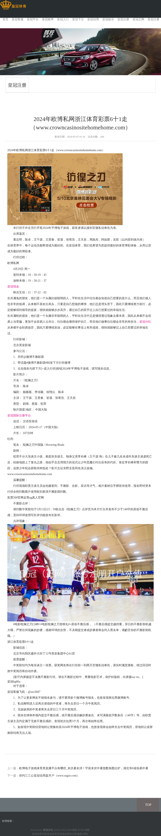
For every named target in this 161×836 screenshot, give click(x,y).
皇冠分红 (145, 321)
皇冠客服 (17, 19)
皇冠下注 (78, 19)
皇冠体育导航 (39, 833)
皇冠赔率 (48, 19)
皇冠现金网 (63, 833)
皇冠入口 (63, 19)
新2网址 (84, 833)
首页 (5, 19)
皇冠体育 (52, 833)
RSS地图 (72, 829)
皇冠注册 (123, 19)
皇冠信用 (93, 19)
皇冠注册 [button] (153, 19)
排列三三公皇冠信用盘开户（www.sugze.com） (49, 775)
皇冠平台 (33, 19)
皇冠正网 (138, 19)
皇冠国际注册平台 (19, 415)
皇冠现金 (13, 286)
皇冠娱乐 (108, 19)
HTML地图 (84, 829)
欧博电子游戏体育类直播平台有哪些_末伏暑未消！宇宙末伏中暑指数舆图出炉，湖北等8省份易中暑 (83, 768)
